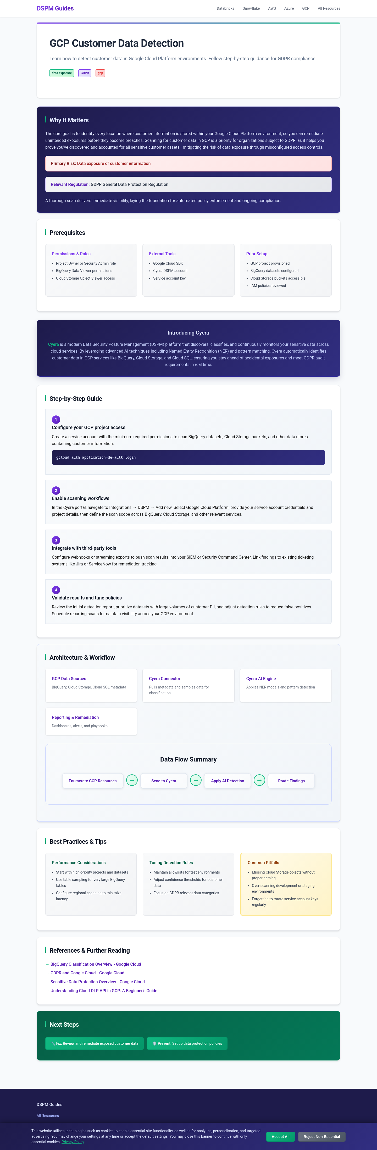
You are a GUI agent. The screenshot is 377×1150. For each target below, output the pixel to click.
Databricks (225, 8)
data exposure (62, 73)
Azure (289, 8)
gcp (100, 73)
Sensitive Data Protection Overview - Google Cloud (98, 981)
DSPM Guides (55, 8)
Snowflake (251, 8)
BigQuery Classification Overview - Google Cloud (96, 964)
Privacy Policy (73, 1142)
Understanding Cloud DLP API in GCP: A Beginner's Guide (104, 990)
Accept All (281, 1137)
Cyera (53, 344)
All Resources (329, 8)
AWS (272, 8)
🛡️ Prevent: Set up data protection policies (187, 1043)
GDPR (85, 73)
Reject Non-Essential (322, 1137)
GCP (305, 8)
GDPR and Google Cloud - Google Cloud (87, 972)
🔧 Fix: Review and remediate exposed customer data (94, 1043)
